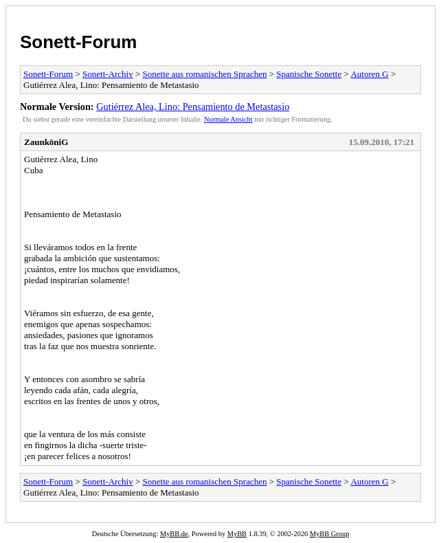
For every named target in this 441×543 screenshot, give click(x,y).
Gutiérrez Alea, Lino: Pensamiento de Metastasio (192, 106)
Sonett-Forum (78, 42)
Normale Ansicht (228, 119)
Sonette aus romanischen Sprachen (205, 74)
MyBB (237, 534)
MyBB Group (329, 534)
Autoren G (369, 74)
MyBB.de (174, 534)
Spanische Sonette (308, 74)
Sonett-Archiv (107, 74)
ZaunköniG (46, 142)
